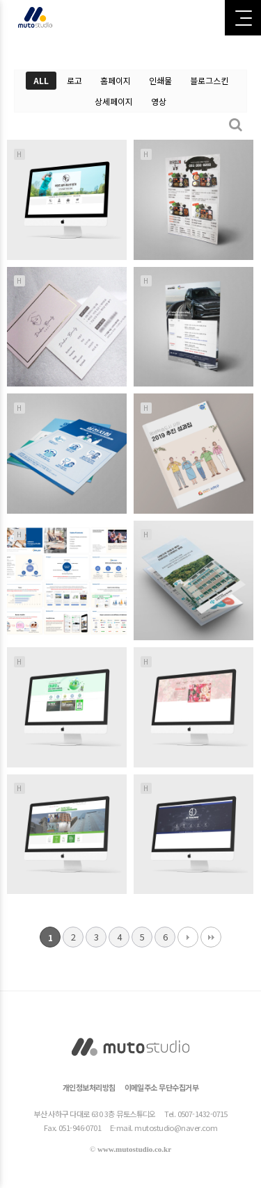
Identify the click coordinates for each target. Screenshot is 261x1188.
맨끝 (210, 937)
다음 (187, 937)
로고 (74, 80)
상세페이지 (114, 101)
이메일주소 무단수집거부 (161, 1087)
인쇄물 (160, 80)
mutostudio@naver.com (175, 1127)
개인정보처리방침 (89, 1087)
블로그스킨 (209, 80)
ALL (41, 80)
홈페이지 (115, 80)
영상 (158, 101)
